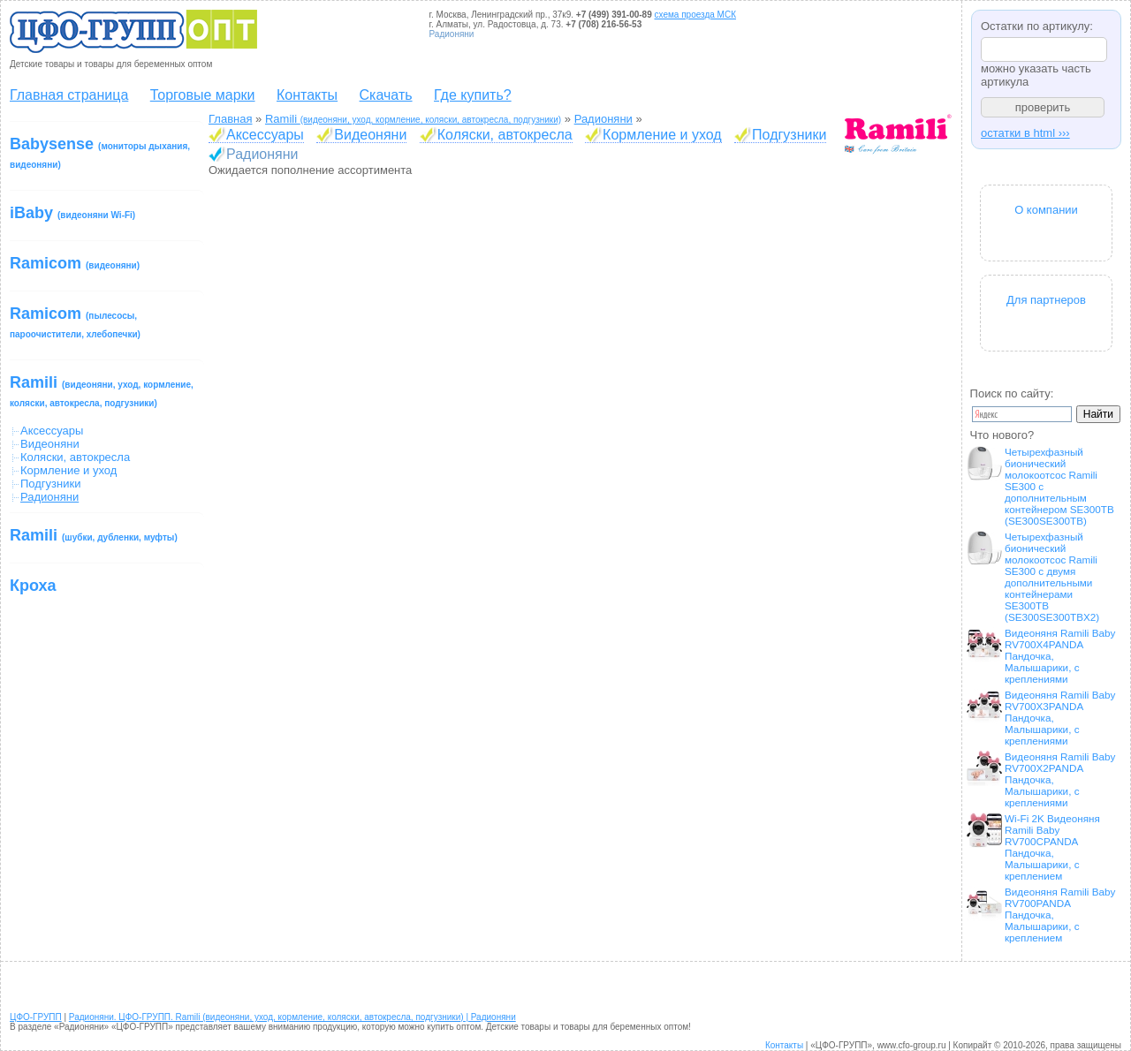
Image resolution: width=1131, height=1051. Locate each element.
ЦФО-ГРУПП (36, 1017)
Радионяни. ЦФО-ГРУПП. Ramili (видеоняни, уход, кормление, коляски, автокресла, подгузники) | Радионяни (292, 1017)
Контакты (307, 94)
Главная (230, 118)
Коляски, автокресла (75, 457)
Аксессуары (51, 430)
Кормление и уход (68, 470)
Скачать (386, 94)
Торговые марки (202, 94)
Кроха (33, 585)
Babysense (100, 152)
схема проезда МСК (695, 14)
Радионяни (603, 118)
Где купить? (473, 94)
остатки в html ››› (1025, 133)
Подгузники (50, 483)
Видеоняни (50, 443)
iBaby (72, 213)
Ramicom (75, 263)
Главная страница (69, 94)
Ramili (102, 391)
